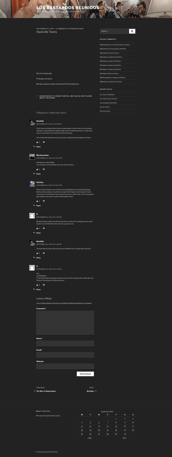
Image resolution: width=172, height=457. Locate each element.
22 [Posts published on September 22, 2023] (116, 430)
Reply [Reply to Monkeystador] (38, 174)
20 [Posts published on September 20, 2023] (99, 430)
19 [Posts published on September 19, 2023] (90, 430)
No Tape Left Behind (107, 95)
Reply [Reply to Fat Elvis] (38, 206)
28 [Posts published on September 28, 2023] (108, 434)
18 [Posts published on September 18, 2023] (82, 430)
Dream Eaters (114, 53)
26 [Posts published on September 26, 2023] (90, 434)
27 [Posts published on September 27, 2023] (99, 434)
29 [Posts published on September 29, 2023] (116, 434)
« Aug (89, 438)
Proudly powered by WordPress (47, 452)
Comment (41, 309)
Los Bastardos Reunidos (67, 7)
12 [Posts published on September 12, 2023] (90, 426)
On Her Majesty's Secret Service (54, 96)
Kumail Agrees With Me (117, 49)
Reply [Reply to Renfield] (38, 147)
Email (39, 350)
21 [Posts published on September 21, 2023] (107, 430)
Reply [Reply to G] (38, 233)
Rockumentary (113, 73)
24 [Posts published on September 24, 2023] (133, 430)
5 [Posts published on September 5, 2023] (90, 422)
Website (40, 361)
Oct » (124, 438)
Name (39, 338)
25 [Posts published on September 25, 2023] (82, 434)
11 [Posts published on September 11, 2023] (82, 426)
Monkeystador (76, 28)
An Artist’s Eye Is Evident (121, 45)
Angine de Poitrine (115, 57)
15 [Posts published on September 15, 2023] (116, 426)
